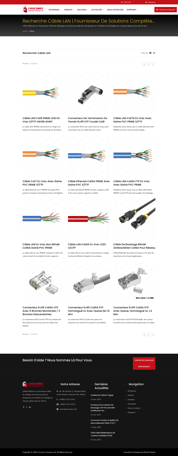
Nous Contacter (115, 10)
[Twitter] (26, 407)
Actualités (97, 10)
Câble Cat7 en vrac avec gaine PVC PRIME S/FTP (42, 183)
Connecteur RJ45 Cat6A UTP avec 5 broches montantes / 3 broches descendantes (41, 311)
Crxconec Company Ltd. (47, 452)
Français (151, 2)
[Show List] (153, 52)
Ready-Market (149, 452)
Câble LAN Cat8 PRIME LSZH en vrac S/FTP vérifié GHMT (41, 120)
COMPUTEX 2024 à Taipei (102, 395)
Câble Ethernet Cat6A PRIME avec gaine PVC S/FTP (89, 183)
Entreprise (55, 10)
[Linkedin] (30, 407)
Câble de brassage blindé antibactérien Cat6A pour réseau (134, 246)
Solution (82, 10)
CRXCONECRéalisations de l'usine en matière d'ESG (103, 434)
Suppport (132, 10)
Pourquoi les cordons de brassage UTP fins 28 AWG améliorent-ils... (103, 407)
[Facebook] (23, 407)
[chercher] (122, 2)
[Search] (134, 2)
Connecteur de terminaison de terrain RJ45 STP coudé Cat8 (87, 120)
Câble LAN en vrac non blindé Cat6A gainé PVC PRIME (41, 246)
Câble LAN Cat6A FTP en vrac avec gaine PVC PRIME (131, 183)
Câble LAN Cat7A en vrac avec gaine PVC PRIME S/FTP (132, 120)
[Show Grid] (150, 52)
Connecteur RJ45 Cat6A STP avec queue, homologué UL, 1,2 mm (132, 311)
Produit (69, 10)
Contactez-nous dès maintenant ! (144, 363)
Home (32, 31)
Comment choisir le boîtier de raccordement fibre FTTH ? (104, 421)
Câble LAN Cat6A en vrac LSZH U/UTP (87, 246)
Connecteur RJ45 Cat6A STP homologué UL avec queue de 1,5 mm (89, 311)
